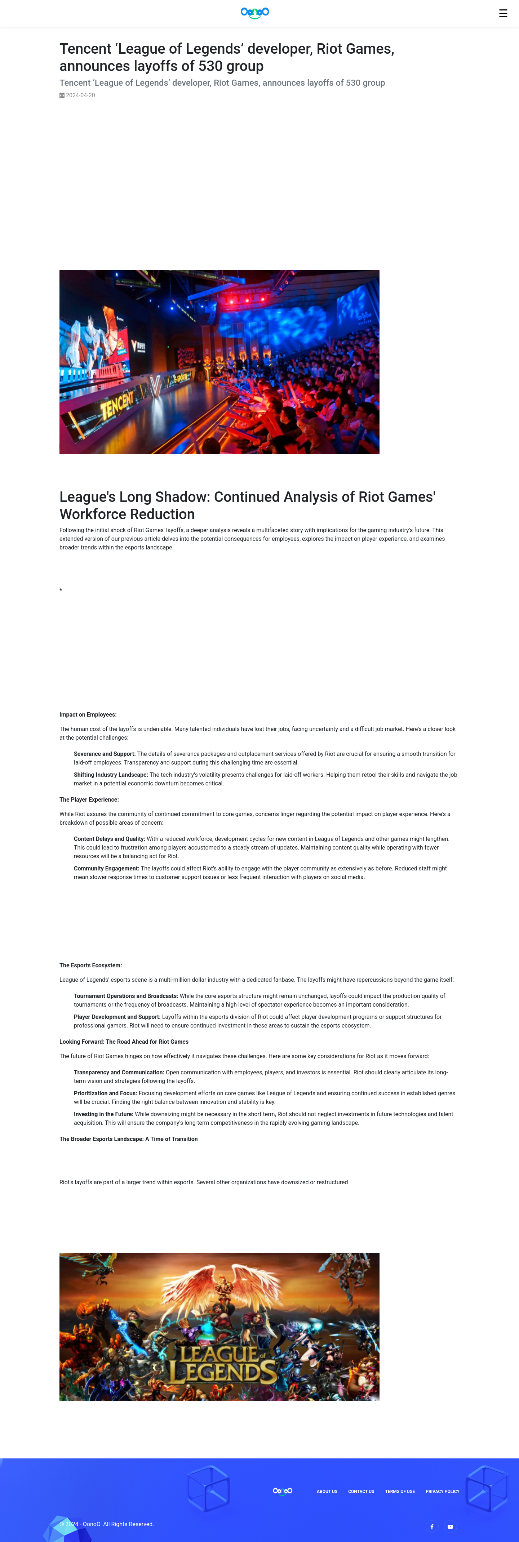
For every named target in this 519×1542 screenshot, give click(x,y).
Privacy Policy (443, 1491)
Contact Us (361, 1491)
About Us (327, 1491)
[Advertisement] (259, 167)
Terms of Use (400, 1491)
